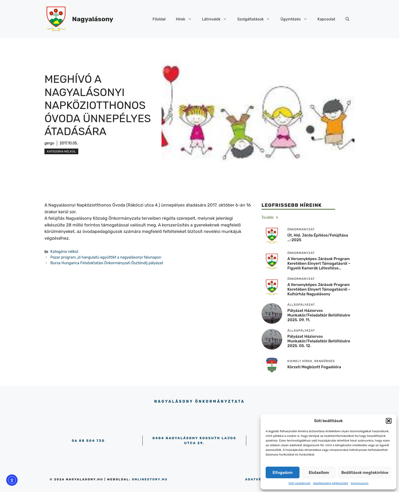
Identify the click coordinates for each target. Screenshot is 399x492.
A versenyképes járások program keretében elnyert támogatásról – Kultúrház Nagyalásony (318, 289)
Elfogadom (283, 472)
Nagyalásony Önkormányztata (199, 401)
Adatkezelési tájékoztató (330, 483)
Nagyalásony (92, 19)
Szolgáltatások (256, 19)
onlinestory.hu (149, 479)
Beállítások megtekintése (364, 472)
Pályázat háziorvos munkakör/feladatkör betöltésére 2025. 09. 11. (318, 315)
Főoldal (158, 19)
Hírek (186, 19)
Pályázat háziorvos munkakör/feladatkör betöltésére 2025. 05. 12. (318, 341)
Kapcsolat (326, 19)
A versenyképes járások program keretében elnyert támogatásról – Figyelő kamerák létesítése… (318, 263)
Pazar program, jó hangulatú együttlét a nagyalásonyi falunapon (105, 257)
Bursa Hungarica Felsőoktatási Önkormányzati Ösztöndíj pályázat (106, 263)
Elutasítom (319, 472)
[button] (388, 420)
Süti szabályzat (299, 483)
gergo (49, 143)
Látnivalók (217, 19)
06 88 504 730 (88, 441)
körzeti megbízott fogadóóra (314, 367)
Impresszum (360, 483)
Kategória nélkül (61, 151)
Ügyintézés (296, 19)
